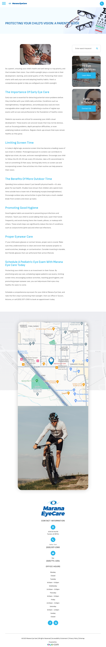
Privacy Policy (73, 638)
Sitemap (81, 638)
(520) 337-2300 (53, 547)
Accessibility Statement (60, 638)
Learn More (86, 75)
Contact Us (86, 108)
